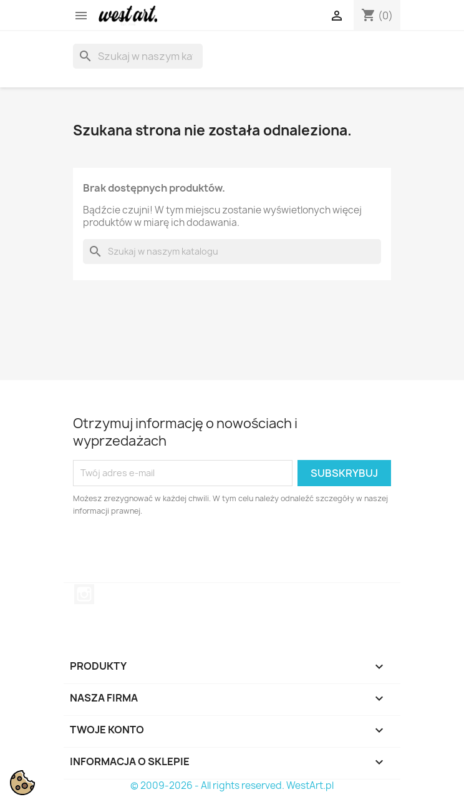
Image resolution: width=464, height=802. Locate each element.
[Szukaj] (138, 56)
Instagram (84, 594)
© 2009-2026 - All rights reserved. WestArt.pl (232, 785)
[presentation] (177, 551)
